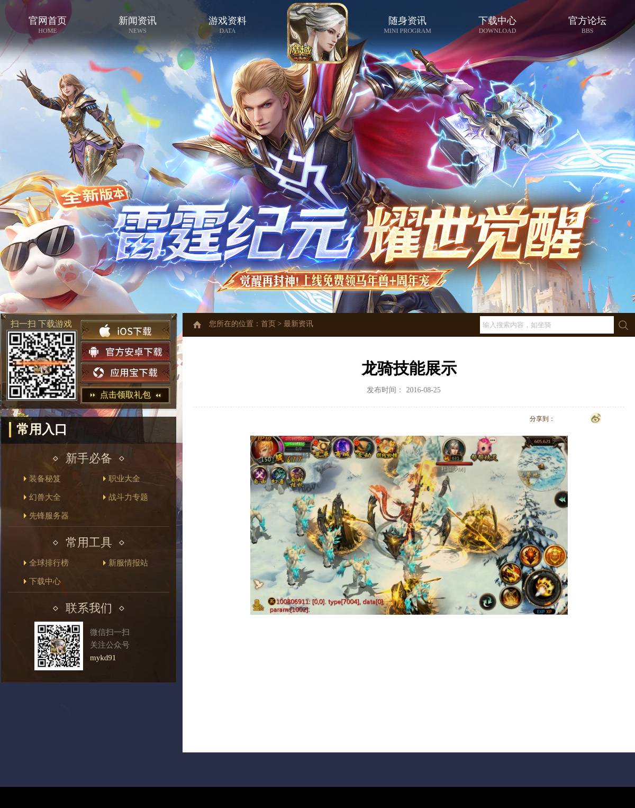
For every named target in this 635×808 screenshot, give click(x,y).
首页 (268, 324)
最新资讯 (298, 324)
